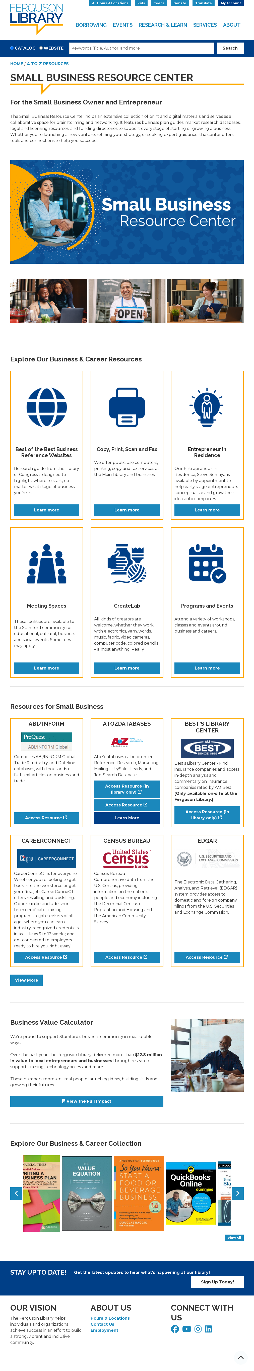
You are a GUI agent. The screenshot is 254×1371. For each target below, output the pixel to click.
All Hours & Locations (110, 3)
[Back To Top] (241, 1358)
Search (230, 48)
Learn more (46, 510)
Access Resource (43, 818)
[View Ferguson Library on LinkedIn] (209, 1330)
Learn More (127, 818)
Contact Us (102, 1324)
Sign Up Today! (217, 1282)
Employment (104, 1330)
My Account (231, 3)
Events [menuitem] (123, 25)
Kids (141, 3)
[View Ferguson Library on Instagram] (199, 1330)
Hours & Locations (110, 1318)
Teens (159, 3)
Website (54, 48)
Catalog (25, 48)
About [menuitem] (232, 25)
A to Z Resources (48, 63)
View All (236, 1238)
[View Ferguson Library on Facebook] (175, 1330)
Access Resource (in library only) (127, 789)
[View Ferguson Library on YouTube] (187, 1330)
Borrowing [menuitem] (91, 25)
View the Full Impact (86, 1101)
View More (26, 980)
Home (16, 63)
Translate (203, 3)
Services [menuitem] (205, 25)
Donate (179, 3)
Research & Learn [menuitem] (163, 25)
